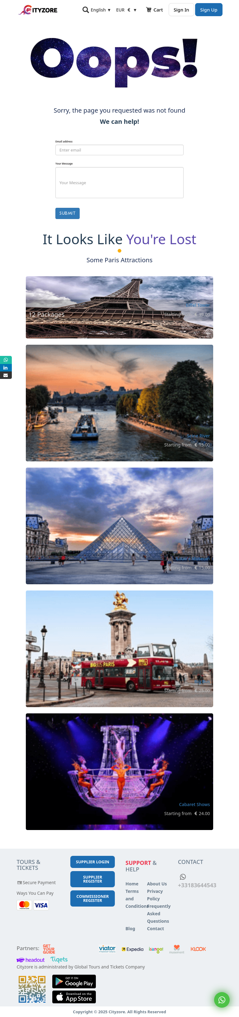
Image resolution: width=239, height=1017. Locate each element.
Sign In (181, 10)
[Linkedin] (6, 367)
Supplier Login (92, 862)
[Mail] (6, 375)
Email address (64, 141)
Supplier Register (92, 879)
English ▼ (101, 10)
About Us (157, 884)
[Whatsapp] (6, 360)
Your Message (64, 163)
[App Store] (74, 998)
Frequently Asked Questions (159, 913)
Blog (130, 928)
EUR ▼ (126, 10)
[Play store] (74, 983)
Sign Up (208, 10)
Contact (155, 928)
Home (131, 884)
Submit (67, 213)
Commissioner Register (93, 898)
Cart (154, 9)
